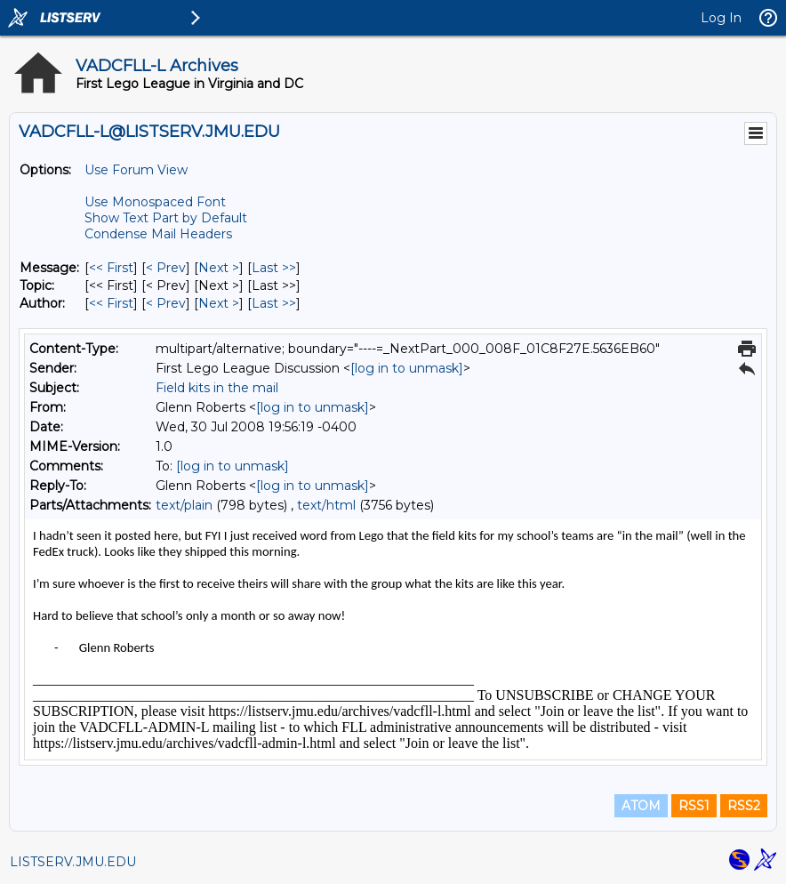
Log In (721, 18)
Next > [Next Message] (218, 268)
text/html (326, 505)
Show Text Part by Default (165, 218)
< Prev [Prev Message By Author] (166, 303)
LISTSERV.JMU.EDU (73, 862)
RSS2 (743, 806)
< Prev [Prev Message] (166, 268)
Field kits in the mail (217, 388)
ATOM (641, 806)
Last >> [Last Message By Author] (274, 303)
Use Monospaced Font (155, 202)
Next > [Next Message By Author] (218, 303)
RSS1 (694, 806)
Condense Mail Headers (158, 234)
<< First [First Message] (111, 268)
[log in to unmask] (406, 368)
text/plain (184, 505)
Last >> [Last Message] (274, 268)
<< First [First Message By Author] (111, 303)
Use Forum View (136, 170)
